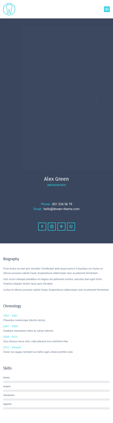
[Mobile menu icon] (107, 9)
